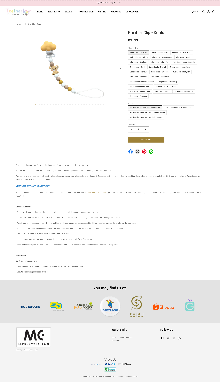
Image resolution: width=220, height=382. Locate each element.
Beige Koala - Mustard (138, 52)
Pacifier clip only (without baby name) (145, 107)
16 (78, 104)
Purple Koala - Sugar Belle (166, 86)
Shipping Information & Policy (127, 376)
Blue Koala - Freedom (138, 77)
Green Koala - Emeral (157, 67)
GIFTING (102, 12)
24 (101, 104)
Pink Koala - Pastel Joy (139, 57)
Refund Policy (110, 376)
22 (95, 104)
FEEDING (69, 12)
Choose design (134, 48)
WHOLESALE (132, 12)
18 (84, 104)
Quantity (131, 124)
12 (67, 104)
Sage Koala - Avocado (159, 72)
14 (73, 104)
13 (70, 104)
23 (98, 104)
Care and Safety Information (122, 337)
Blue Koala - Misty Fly (181, 72)
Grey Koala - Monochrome (140, 91)
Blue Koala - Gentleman (160, 77)
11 (64, 104)
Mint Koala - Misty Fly (159, 62)
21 (92, 104)
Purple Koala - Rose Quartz (140, 86)
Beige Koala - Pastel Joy (182, 52)
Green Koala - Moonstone (180, 67)
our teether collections (97, 192)
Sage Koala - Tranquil (138, 72)
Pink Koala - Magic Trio (185, 57)
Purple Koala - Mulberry (168, 81)
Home (18, 24)
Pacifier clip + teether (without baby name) (147, 112)
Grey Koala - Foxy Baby (184, 91)
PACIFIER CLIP (86, 12)
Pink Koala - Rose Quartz (162, 57)
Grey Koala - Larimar (163, 91)
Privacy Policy (86, 376)
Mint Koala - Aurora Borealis (184, 62)
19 (87, 104)
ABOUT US (116, 12)
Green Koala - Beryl (137, 67)
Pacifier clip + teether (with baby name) (146, 117)
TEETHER (54, 12)
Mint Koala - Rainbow (138, 62)
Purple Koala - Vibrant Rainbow (142, 81)
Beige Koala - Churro (160, 52)
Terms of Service (98, 376)
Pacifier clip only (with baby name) (178, 107)
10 (61, 104)
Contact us (116, 341)
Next (120, 69)
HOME (40, 12)
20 (89, 104)
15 (75, 104)
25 (104, 104)
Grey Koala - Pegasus (138, 96)
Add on (131, 103)
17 (81, 104)
